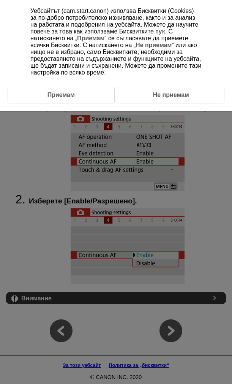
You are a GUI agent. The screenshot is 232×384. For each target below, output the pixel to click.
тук (160, 31)
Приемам (90, 38)
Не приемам (154, 45)
